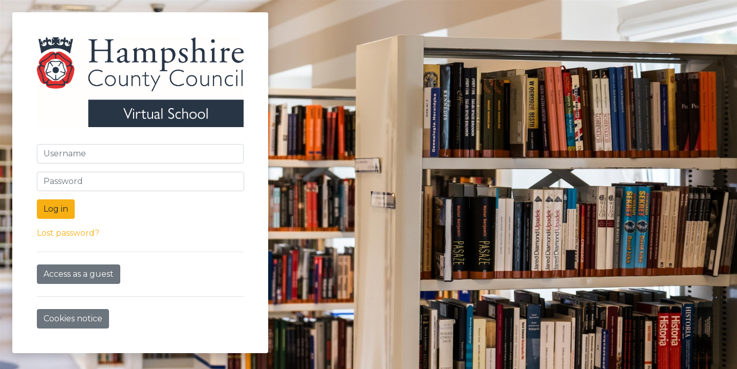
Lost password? (68, 233)
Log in (56, 209)
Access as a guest (79, 274)
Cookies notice (73, 318)
